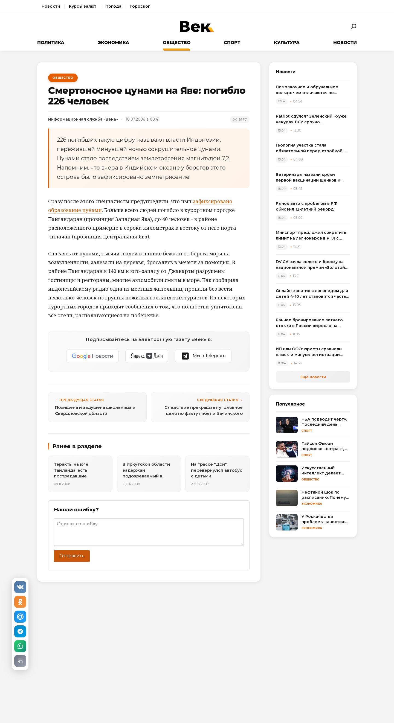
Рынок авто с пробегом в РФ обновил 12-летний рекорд (306, 206)
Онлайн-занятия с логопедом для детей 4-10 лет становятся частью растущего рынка (312, 293)
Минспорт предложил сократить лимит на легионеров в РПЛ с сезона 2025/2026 (311, 235)
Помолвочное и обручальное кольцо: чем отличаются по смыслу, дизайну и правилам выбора (307, 90)
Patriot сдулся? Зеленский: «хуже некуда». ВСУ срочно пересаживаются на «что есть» (311, 119)
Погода (113, 6)
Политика (50, 42)
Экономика (113, 42)
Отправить (71, 555)
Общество (176, 42)
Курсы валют (83, 6)
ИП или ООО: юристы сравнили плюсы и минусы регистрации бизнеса (309, 352)
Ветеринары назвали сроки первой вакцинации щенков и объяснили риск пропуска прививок (308, 177)
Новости (51, 6)
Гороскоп (140, 6)
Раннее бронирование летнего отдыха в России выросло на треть (309, 323)
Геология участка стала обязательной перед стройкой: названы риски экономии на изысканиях (309, 148)
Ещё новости (313, 377)
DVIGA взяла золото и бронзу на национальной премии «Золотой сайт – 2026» (310, 264)
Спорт (232, 42)
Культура (287, 42)
